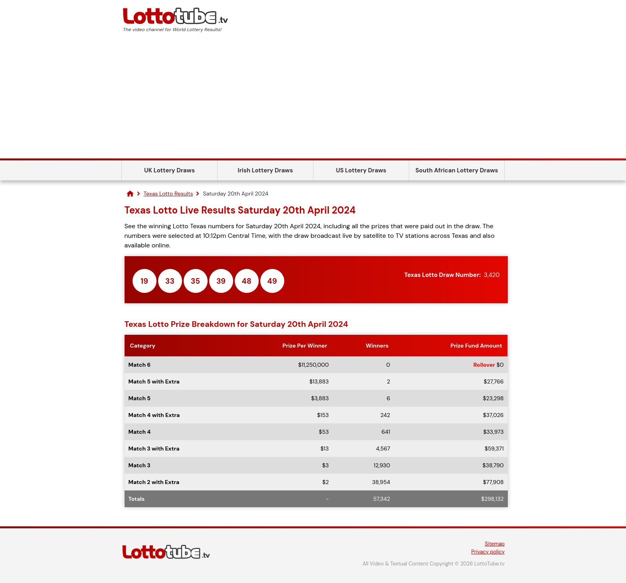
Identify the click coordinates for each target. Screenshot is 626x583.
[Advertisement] (313, 98)
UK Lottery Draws (169, 170)
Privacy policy (488, 551)
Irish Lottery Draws (265, 170)
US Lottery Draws (361, 170)
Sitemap (495, 543)
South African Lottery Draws (457, 170)
